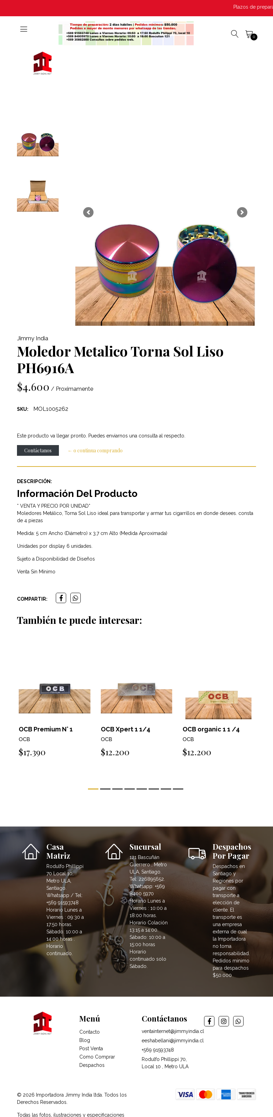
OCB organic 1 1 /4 (211, 729)
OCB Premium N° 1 (46, 729)
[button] (88, 212)
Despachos (92, 1065)
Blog (84, 1040)
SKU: (22, 409)
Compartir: (32, 599)
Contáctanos (38, 450)
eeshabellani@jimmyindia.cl (173, 1040)
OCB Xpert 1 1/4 (125, 729)
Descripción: (34, 481)
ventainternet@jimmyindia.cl (173, 1031)
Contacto (89, 1032)
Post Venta (91, 1048)
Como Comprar (97, 1057)
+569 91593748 (158, 1050)
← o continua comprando (95, 450)
